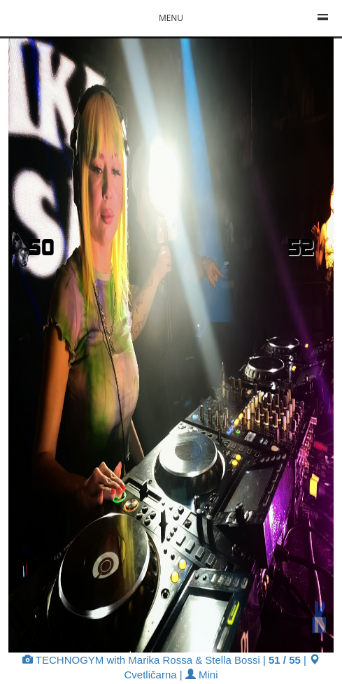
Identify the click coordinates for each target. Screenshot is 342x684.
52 (300, 246)
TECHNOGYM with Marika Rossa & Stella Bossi (141, 660)
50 (41, 246)
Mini (201, 675)
